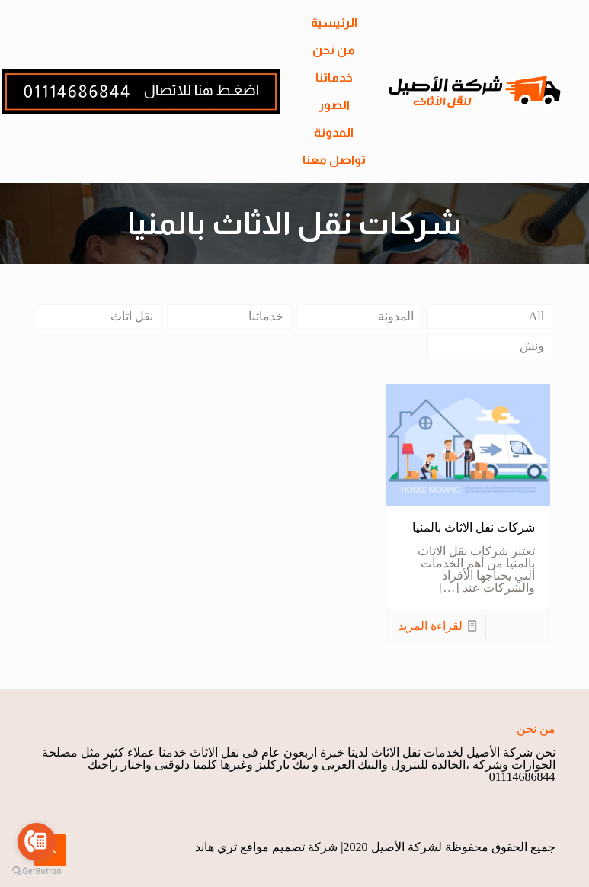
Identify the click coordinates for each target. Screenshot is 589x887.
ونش (532, 345)
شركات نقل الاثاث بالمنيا (473, 527)
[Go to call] (37, 842)
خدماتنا (265, 316)
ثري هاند (216, 846)
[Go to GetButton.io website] (36, 871)
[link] (141, 91)
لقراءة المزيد (430, 625)
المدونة (396, 316)
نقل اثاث (131, 316)
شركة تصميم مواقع (289, 846)
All (536, 316)
